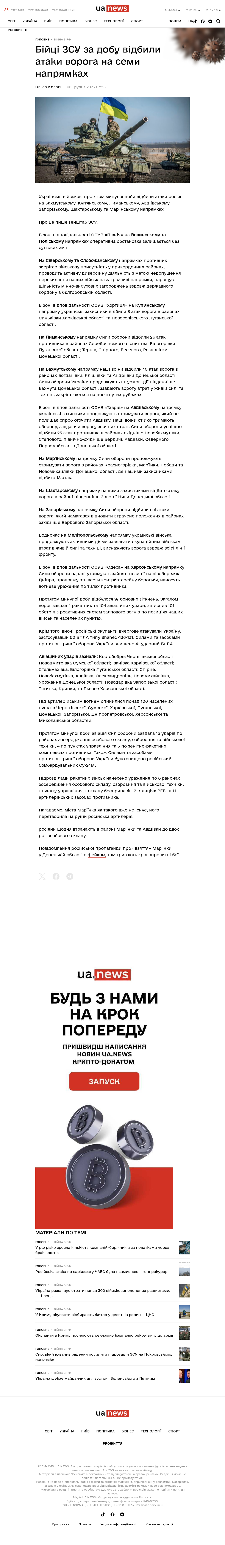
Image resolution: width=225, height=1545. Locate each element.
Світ (12, 21)
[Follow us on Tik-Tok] (195, 21)
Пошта (175, 21)
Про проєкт (60, 1524)
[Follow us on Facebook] (203, 21)
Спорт (137, 21)
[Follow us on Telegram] (210, 21)
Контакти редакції (159, 1524)
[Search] (218, 21)
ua (190, 21)
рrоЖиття (17, 30)
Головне (42, 39)
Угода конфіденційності (118, 1524)
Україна (29, 21)
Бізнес (90, 21)
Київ (48, 21)
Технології (114, 21)
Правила (85, 1524)
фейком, (97, 854)
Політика (68, 21)
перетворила (53, 816)
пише (61, 222)
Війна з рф (62, 39)
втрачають (84, 829)
